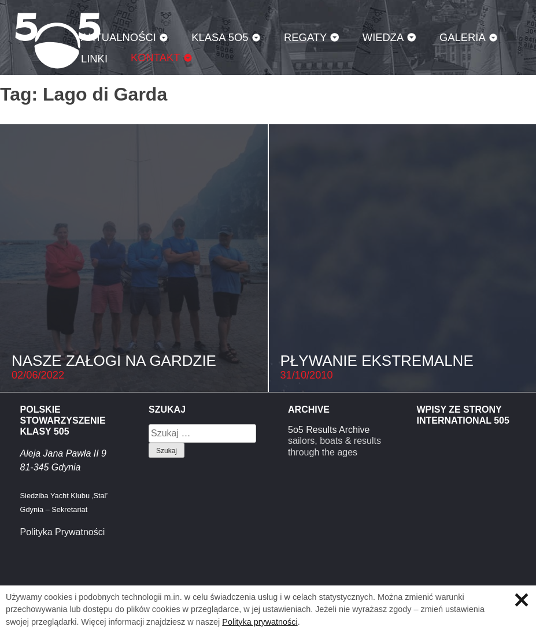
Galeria (462, 37)
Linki (94, 59)
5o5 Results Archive (328, 430)
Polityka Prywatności (62, 532)
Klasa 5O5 (219, 37)
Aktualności (118, 37)
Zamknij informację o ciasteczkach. (521, 600)
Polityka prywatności (259, 621)
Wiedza (383, 37)
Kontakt (155, 57)
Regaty (305, 37)
